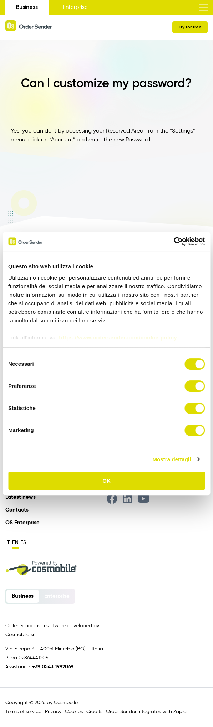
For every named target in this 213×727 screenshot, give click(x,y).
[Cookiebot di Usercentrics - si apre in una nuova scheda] (173, 241)
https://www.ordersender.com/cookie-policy (118, 337)
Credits (94, 711)
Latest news (20, 497)
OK (106, 481)
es (23, 542)
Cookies (74, 711)
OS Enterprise (22, 522)
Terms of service (23, 711)
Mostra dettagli (171, 459)
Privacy (53, 711)
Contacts (17, 510)
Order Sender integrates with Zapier (147, 711)
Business (27, 7)
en (15, 542)
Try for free (190, 27)
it (7, 542)
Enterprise (75, 7)
